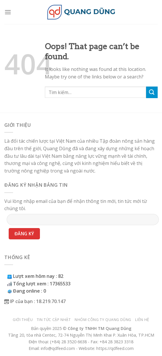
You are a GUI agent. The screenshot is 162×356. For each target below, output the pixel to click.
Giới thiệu (23, 319)
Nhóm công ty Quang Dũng (103, 319)
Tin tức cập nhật (54, 319)
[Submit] (152, 92)
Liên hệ (142, 319)
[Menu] (7, 12)
